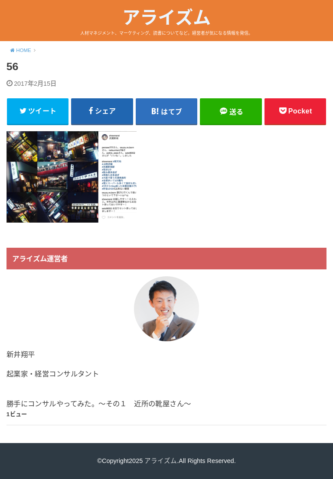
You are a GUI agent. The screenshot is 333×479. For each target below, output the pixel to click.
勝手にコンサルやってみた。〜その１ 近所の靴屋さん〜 (99, 404)
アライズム (166, 18)
